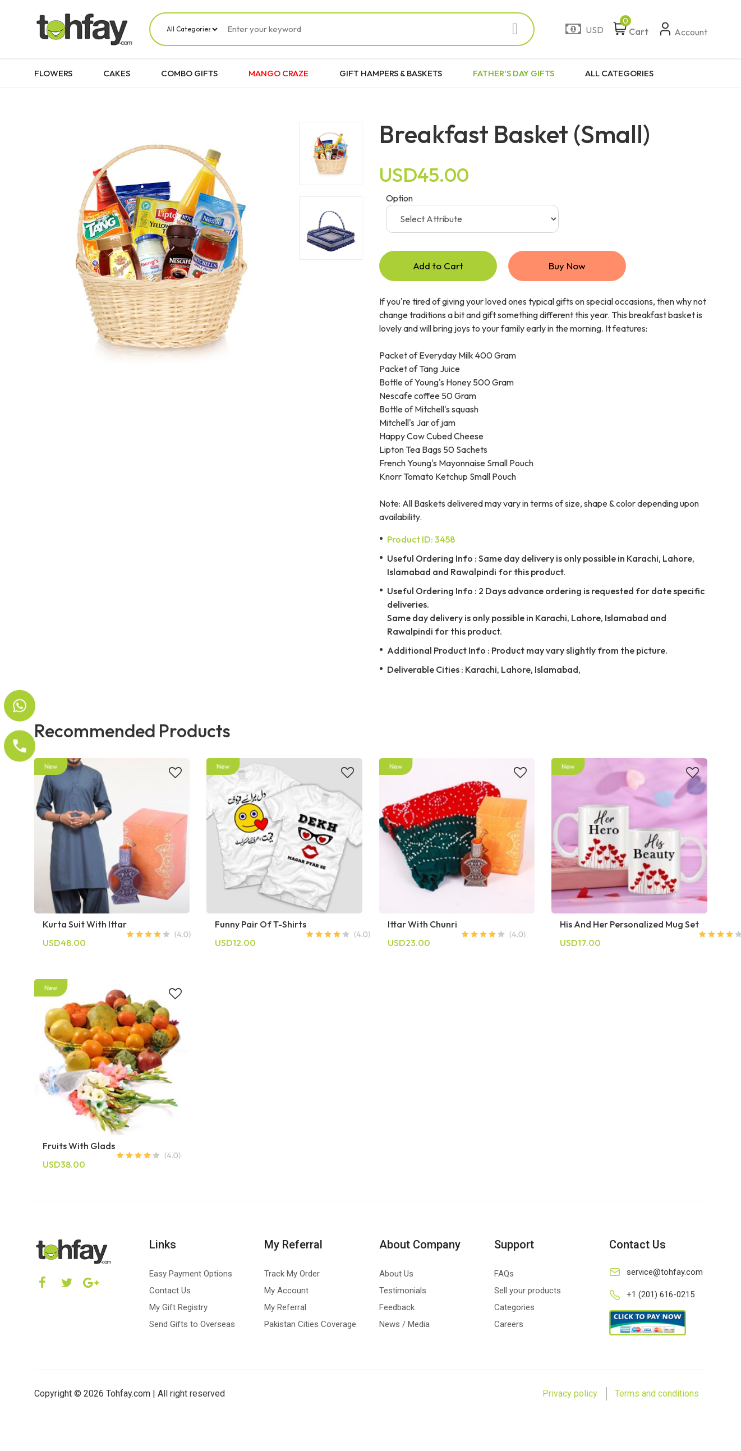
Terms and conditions (657, 1394)
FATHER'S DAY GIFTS (513, 73)
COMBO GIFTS (189, 73)
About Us (396, 1274)
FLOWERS (53, 73)
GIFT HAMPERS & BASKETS (390, 73)
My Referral (285, 1308)
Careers (508, 1325)
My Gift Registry (178, 1308)
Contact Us (170, 1291)
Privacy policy (569, 1394)
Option (399, 198)
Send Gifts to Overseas (192, 1325)
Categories (514, 1308)
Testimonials (402, 1291)
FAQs (504, 1274)
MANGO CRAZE (278, 73)
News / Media (404, 1325)
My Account (286, 1291)
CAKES (116, 73)
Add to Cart (438, 266)
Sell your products (527, 1291)
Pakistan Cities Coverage (310, 1325)
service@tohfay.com (665, 1273)
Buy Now (567, 266)
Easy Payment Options (190, 1274)
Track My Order (292, 1274)
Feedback (397, 1308)
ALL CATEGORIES (619, 73)
